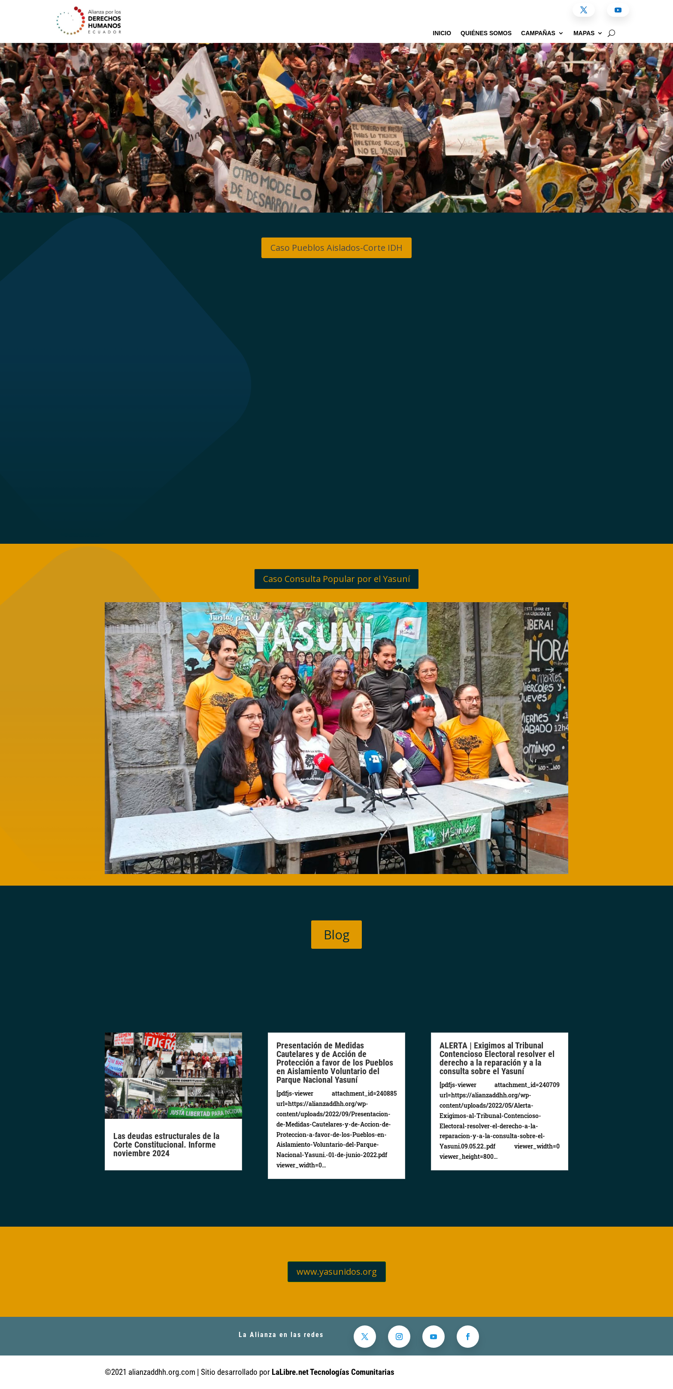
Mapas (584, 33)
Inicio (442, 33)
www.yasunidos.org (337, 1271)
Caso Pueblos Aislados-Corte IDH (336, 247)
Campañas (538, 33)
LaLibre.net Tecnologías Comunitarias (333, 1372)
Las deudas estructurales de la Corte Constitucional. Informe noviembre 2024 (166, 1144)
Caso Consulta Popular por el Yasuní (336, 579)
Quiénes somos (486, 33)
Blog (336, 934)
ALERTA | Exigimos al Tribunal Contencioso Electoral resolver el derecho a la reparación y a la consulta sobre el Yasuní (497, 1058)
